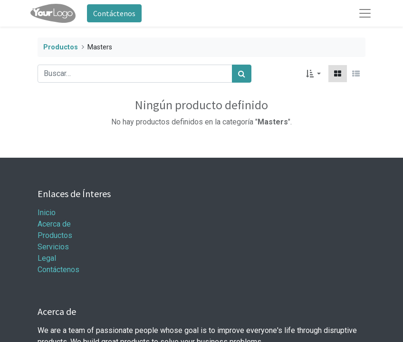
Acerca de (54, 223)
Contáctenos (114, 13)
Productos (60, 47)
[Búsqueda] (241, 74)
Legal (47, 258)
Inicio (47, 212)
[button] (313, 73)
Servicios (53, 246)
